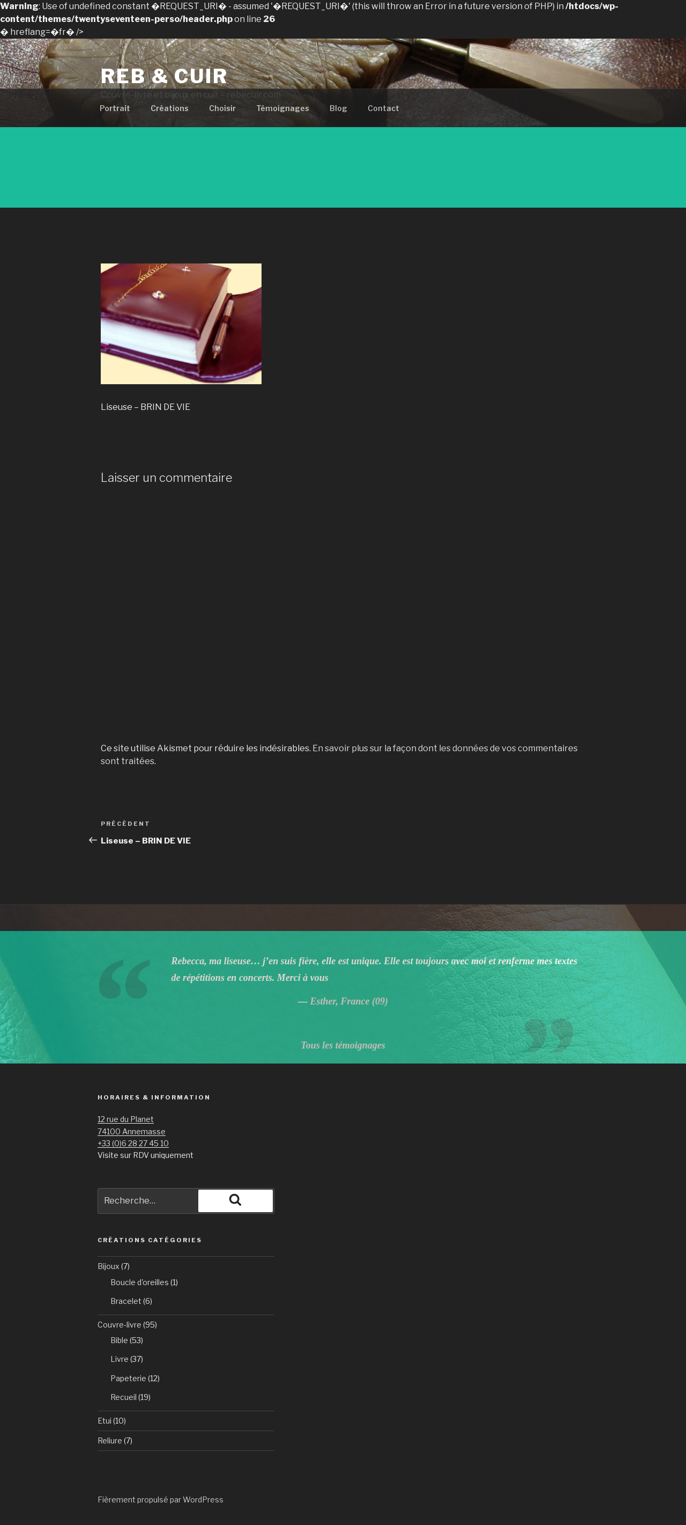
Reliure (110, 1440)
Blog (338, 108)
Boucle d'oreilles (139, 1282)
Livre (119, 1358)
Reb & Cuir (164, 76)
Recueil (123, 1397)
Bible (119, 1340)
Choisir (222, 108)
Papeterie (128, 1378)
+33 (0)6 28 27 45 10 (133, 1143)
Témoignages (282, 108)
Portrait (115, 108)
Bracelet (125, 1301)
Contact (383, 108)
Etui (104, 1420)
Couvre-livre (119, 1324)
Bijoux (109, 1266)
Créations (170, 108)
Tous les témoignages (343, 1045)
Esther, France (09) (349, 1001)
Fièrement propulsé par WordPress (160, 1499)
